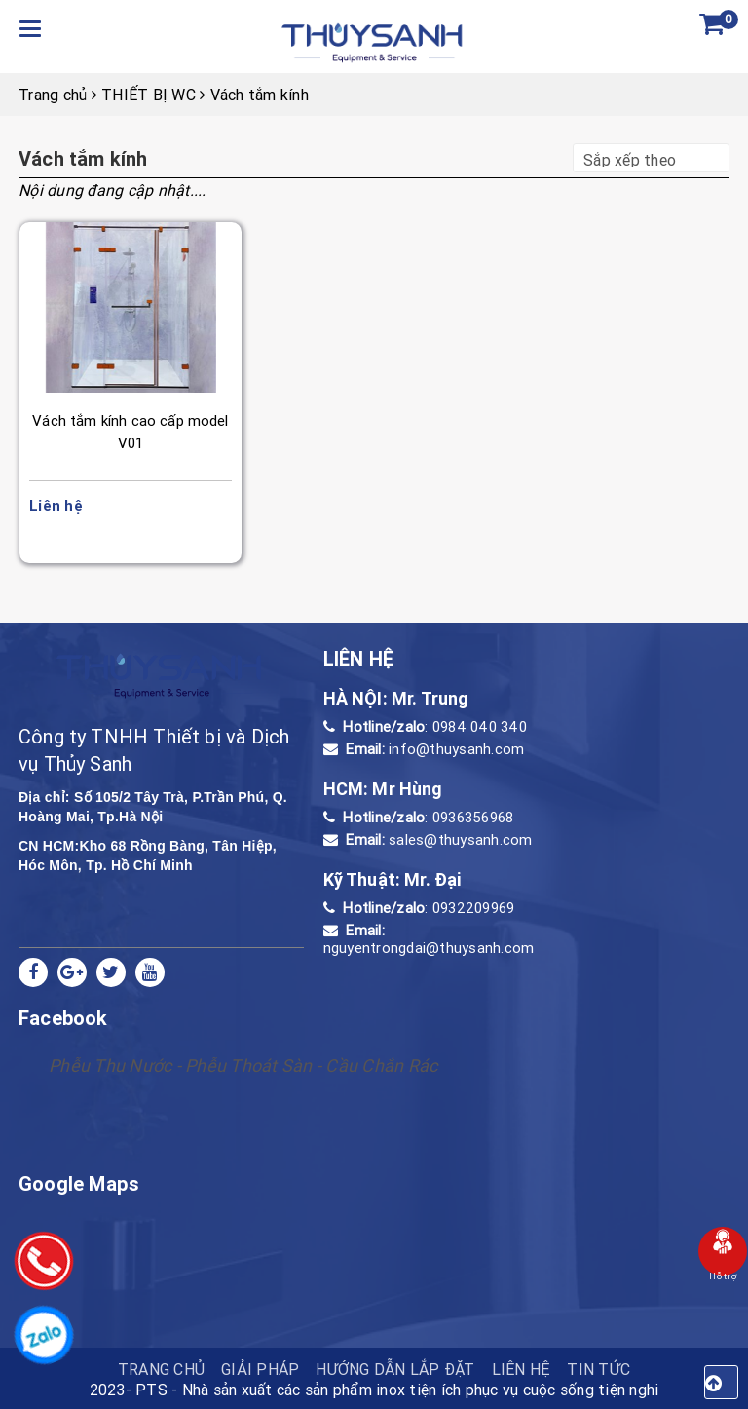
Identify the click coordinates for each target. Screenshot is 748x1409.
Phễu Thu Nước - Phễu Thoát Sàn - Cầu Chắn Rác (243, 1065)
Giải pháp (260, 1369)
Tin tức (598, 1369)
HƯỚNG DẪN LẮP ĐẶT (395, 1369)
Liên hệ (521, 1369)
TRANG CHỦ (161, 1369)
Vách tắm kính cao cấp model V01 (130, 431)
